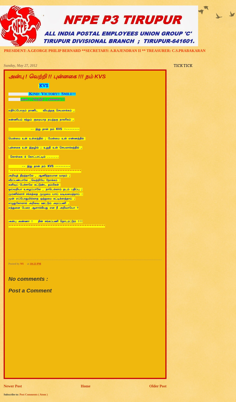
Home (86, 386)
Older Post (157, 386)
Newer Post (13, 386)
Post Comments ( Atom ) (34, 394)
